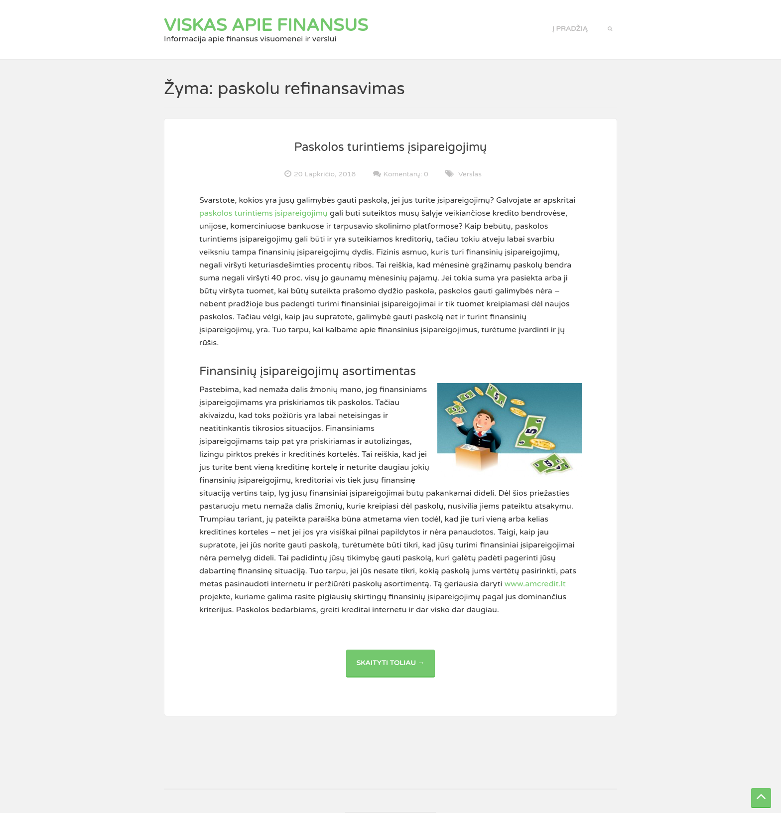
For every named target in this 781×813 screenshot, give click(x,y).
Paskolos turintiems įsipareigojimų (390, 147)
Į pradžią (570, 28)
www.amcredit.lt (535, 584)
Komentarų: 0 (406, 174)
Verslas (470, 174)
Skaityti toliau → (395, 668)
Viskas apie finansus (266, 25)
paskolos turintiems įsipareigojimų (263, 213)
